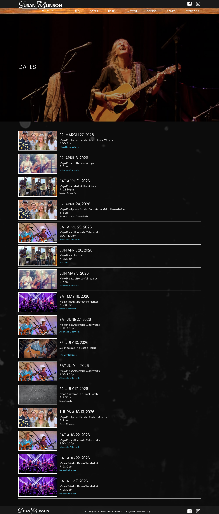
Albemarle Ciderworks (69, 239)
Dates (94, 11)
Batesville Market (67, 308)
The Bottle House (68, 354)
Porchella (63, 262)
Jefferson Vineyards (69, 170)
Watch (132, 11)
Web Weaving (143, 511)
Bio (77, 11)
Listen (112, 11)
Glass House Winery (69, 147)
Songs (152, 11)
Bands (171, 11)
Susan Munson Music (113, 511)
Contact (192, 11)
